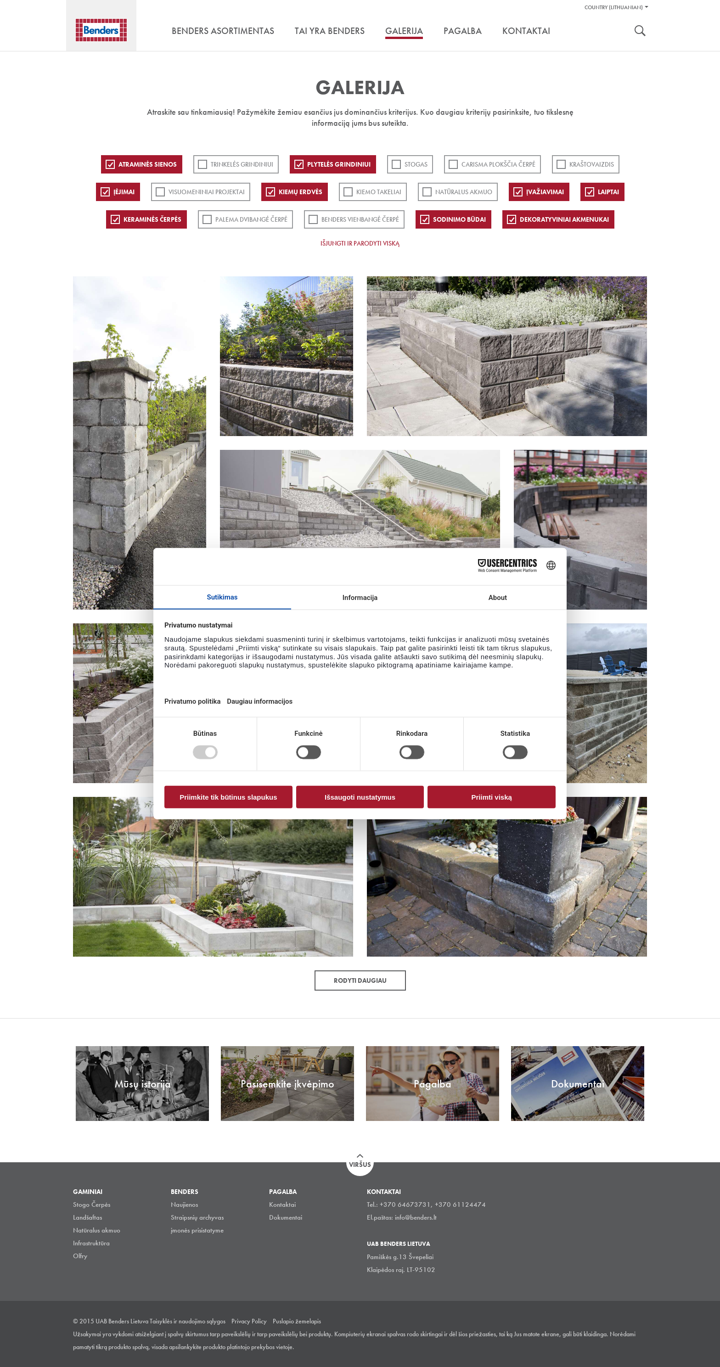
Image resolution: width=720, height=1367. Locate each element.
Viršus (360, 1164)
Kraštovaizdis (591, 164)
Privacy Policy (249, 1321)
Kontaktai (282, 1204)
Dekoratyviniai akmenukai (564, 219)
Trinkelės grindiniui (242, 164)
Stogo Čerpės (91, 1204)
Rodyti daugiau (360, 980)
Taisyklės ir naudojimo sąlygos (187, 1321)
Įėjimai (124, 192)
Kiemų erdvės (300, 192)
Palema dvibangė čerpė (251, 219)
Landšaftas (87, 1217)
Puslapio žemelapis (297, 1321)
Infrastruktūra (91, 1243)
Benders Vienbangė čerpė (360, 219)
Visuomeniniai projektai (207, 192)
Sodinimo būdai (459, 219)
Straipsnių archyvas (197, 1217)
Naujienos (184, 1204)
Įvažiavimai (545, 192)
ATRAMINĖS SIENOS (147, 164)
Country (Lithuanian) (614, 7)
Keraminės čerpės (152, 219)
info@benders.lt (416, 1217)
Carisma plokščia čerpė (498, 164)
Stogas (416, 164)
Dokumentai (285, 1217)
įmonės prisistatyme (197, 1230)
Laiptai (608, 192)
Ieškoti (640, 31)
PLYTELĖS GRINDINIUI (339, 164)
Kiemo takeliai (378, 192)
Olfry (80, 1256)
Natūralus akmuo (463, 192)
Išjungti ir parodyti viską (360, 243)
